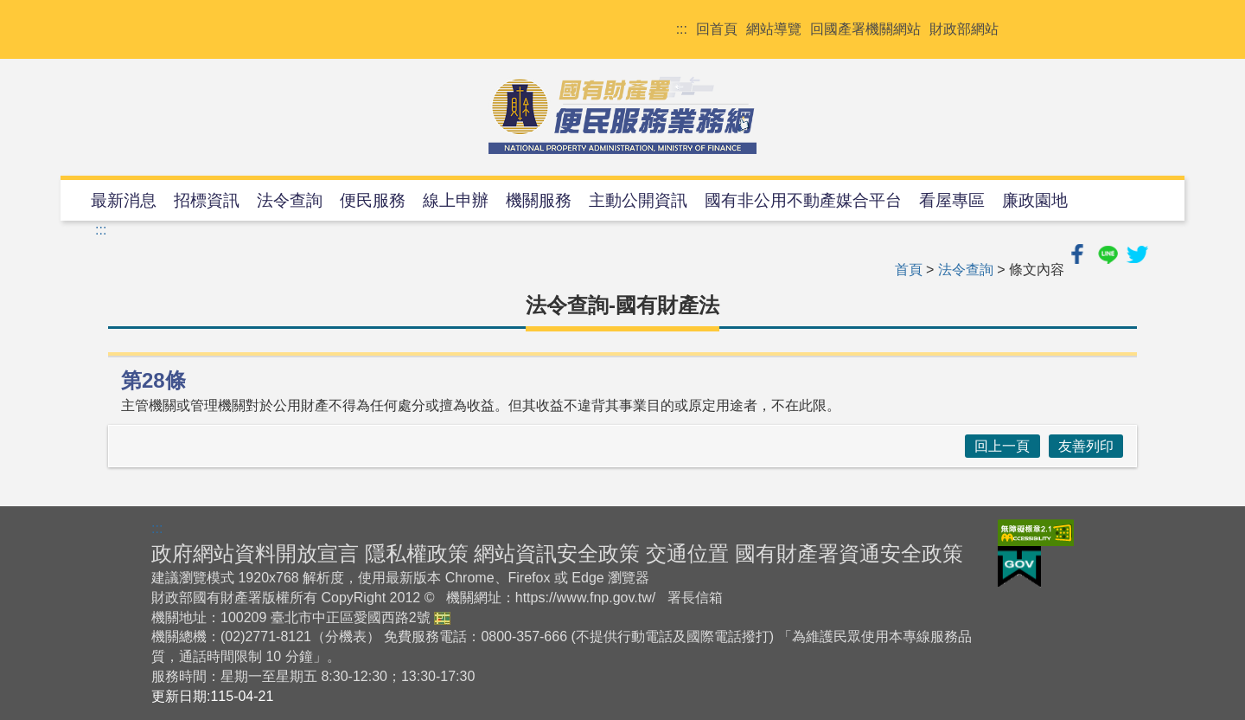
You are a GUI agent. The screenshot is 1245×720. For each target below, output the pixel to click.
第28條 (153, 380)
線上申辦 (455, 200)
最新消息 (123, 200)
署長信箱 (695, 597)
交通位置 (687, 553)
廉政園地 (1035, 200)
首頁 (909, 269)
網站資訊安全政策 (557, 553)
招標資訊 (206, 200)
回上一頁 (1002, 446)
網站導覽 (773, 29)
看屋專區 (952, 200)
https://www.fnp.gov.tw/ (585, 597)
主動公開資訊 (638, 200)
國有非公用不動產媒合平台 (803, 200)
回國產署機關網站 (865, 29)
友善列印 (1086, 446)
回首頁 (716, 29)
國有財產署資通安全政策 (849, 553)
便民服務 (372, 200)
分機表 (346, 636)
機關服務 (538, 200)
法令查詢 (289, 200)
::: (681, 29)
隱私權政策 (417, 553)
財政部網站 (964, 29)
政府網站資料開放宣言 (255, 553)
